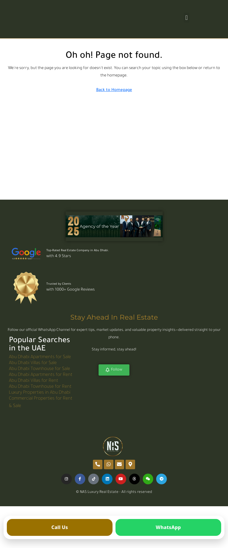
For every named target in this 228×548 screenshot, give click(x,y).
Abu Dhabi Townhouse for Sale (39, 369)
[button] (186, 18)
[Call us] (60, 527)
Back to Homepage (114, 90)
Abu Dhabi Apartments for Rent (40, 375)
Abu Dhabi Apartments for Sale (40, 357)
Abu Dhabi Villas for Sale (33, 363)
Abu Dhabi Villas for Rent (33, 381)
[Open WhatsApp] (168, 527)
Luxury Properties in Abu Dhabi (39, 393)
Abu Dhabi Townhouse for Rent (40, 387)
